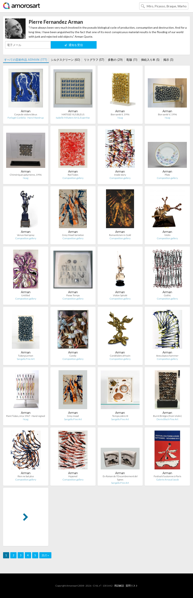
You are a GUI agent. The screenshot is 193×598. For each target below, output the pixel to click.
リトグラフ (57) (94, 60)
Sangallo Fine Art (26, 358)
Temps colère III (120, 415)
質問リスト (132, 585)
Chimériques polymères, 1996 (26, 174)
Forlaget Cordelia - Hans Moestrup (26, 117)
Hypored (72, 476)
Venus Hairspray (25, 235)
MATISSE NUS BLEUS (73, 114)
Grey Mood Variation (73, 235)
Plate (167, 174)
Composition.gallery (73, 178)
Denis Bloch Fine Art (167, 419)
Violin (167, 235)
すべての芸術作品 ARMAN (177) (25, 60)
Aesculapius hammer (167, 355)
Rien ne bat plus (26, 476)
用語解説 (119, 585)
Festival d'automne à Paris (167, 476)
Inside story (120, 174)
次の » (45, 555)
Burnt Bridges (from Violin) (167, 415)
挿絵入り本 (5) (150, 60)
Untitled (25, 295)
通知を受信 (73, 45)
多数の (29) (115, 60)
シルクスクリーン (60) (65, 60)
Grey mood (73, 415)
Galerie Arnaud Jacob (167, 479)
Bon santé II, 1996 (120, 114)
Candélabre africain (120, 355)
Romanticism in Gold (120, 235)
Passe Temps (73, 295)
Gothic (167, 295)
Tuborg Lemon (25, 355)
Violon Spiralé (120, 295)
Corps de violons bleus (25, 114)
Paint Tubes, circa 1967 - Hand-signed (25, 415)
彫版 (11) (131, 60)
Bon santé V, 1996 (167, 114)
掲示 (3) (168, 60)
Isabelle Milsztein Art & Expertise (73, 117)
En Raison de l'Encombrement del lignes (120, 478)
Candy (72, 355)
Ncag (120, 117)
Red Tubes (73, 174)
